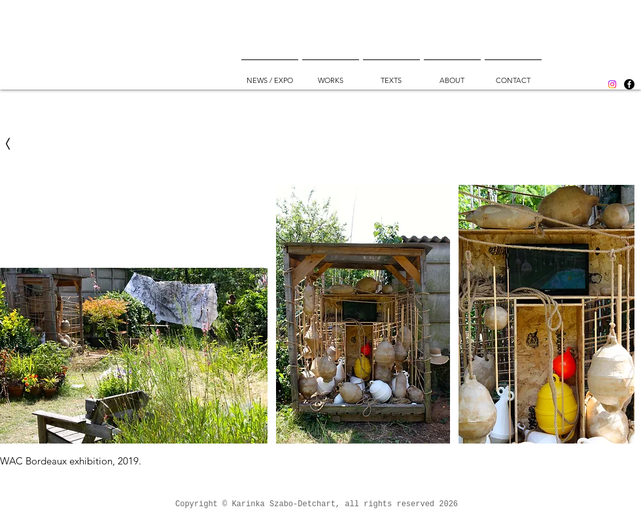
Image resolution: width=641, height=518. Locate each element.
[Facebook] (629, 84)
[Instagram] (612, 84)
